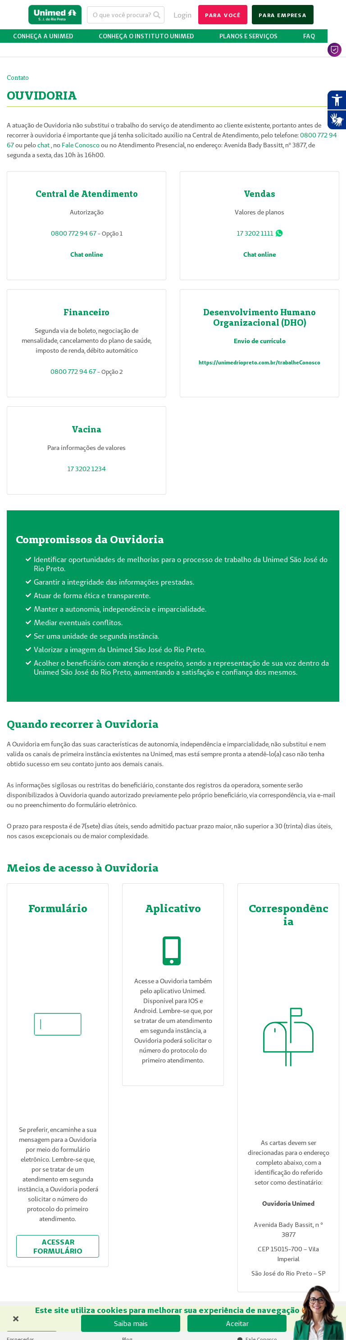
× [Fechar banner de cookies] (16, 1317)
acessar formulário (57, 1246)
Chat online (86, 254)
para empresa (283, 15)
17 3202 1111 (255, 233)
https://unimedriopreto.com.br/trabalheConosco (259, 362)
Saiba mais (131, 1323)
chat (44, 145)
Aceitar (237, 1323)
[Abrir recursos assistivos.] (336, 100)
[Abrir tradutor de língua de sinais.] (336, 120)
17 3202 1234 (87, 469)
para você (223, 15)
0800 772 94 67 (73, 233)
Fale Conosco (81, 145)
